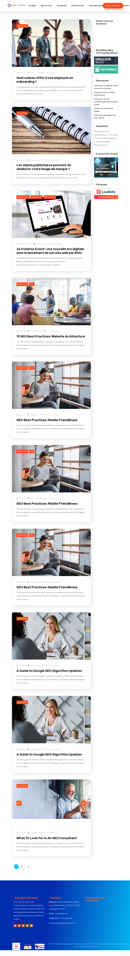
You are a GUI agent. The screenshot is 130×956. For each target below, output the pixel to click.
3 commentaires (53, 675)
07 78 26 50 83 (66, 935)
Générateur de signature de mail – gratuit (105, 116)
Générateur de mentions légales (103, 109)
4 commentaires (51, 336)
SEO (31, 289)
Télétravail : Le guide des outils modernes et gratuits (106, 87)
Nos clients (50, 198)
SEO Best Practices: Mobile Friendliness (49, 429)
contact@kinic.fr (61, 930)
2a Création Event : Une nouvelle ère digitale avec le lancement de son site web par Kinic (50, 254)
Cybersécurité (77, 5)
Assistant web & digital (99, 5)
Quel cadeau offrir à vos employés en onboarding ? (46, 80)
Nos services (46, 5)
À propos (32, 5)
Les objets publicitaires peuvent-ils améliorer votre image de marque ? (45, 167)
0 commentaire (48, 73)
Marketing (22, 26)
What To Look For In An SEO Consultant (48, 855)
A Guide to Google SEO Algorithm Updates (44, 682)
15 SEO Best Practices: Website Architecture (42, 343)
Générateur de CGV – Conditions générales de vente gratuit (106, 101)
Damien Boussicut (24, 245)
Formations (62, 5)
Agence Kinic (23, 198)
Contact (125, 5)
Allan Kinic (21, 73)
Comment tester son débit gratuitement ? (104, 93)
